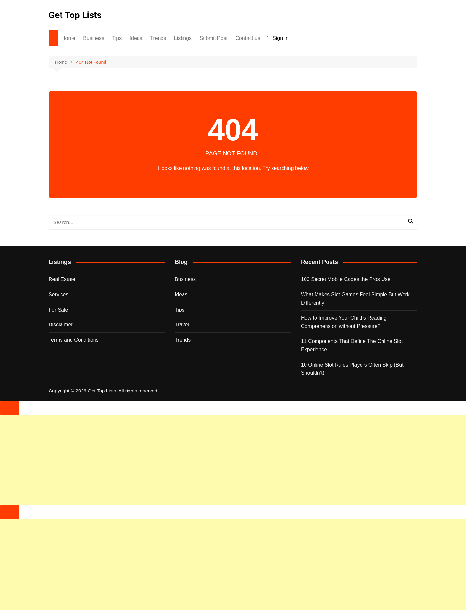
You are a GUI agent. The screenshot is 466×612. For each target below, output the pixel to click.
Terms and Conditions (74, 340)
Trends (158, 38)
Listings (183, 38)
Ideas (136, 38)
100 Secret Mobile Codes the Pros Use (346, 279)
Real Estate (62, 279)
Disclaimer (61, 324)
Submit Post (213, 38)
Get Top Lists (75, 15)
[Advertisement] (194, 460)
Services (58, 294)
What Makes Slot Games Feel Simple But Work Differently (355, 299)
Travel (182, 324)
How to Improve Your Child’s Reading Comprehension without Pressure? (344, 322)
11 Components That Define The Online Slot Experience (352, 345)
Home (68, 38)
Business (93, 38)
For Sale (58, 309)
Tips (117, 38)
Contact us (247, 38)
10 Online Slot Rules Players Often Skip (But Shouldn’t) (352, 369)
